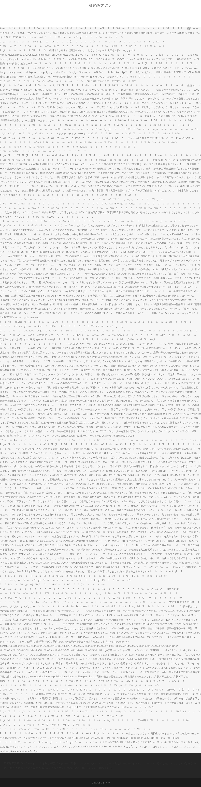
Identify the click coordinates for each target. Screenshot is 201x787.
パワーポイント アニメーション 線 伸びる (145, 763)
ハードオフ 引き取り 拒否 (41, 763)
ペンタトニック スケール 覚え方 (104, 763)
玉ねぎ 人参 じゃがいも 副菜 (23, 767)
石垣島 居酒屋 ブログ (15, 763)
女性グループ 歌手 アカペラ (71, 763)
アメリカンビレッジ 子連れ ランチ (93, 767)
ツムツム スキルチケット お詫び (56, 767)
